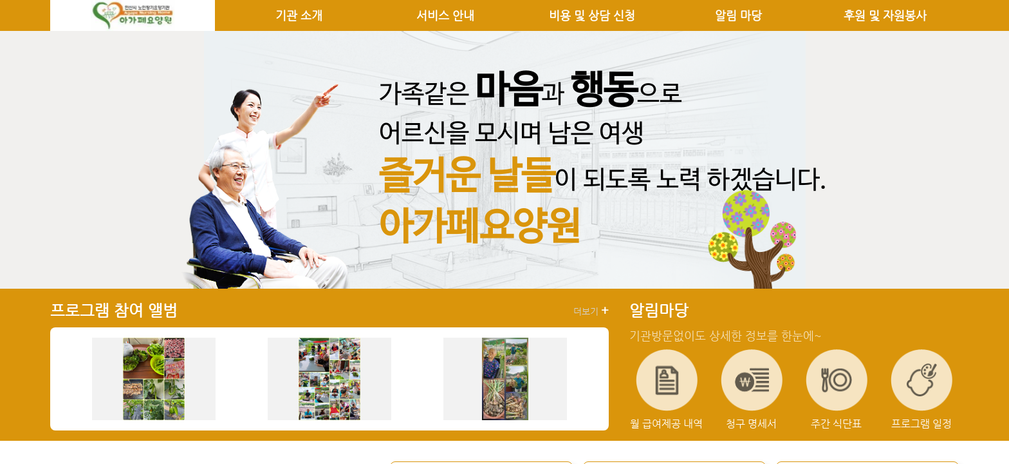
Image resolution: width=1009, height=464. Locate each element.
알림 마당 (738, 15)
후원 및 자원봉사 (885, 15)
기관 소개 (298, 15)
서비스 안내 (445, 15)
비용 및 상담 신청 (592, 15)
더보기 (591, 310)
